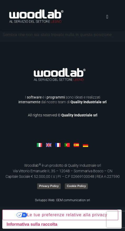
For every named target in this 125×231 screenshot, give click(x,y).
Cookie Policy (76, 186)
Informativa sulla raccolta (32, 224)
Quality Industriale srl (89, 102)
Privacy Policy (49, 186)
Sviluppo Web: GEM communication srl (62, 200)
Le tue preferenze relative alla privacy (67, 215)
